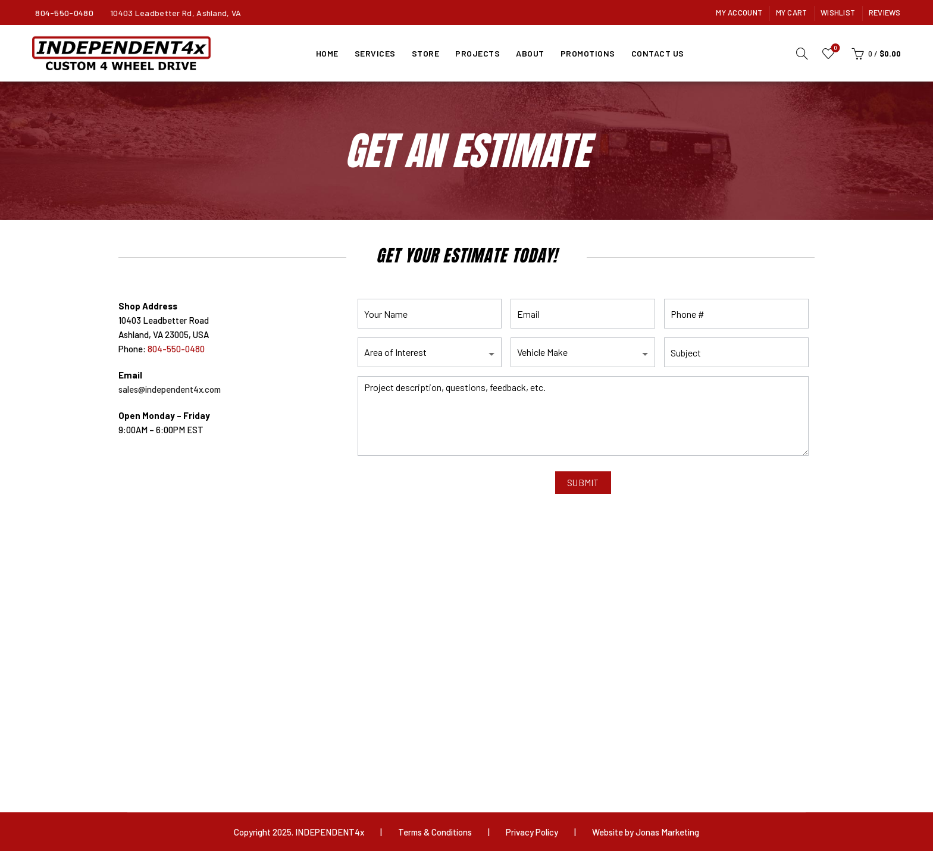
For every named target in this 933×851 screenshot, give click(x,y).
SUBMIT (583, 482)
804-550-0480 (64, 13)
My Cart (791, 12)
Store (426, 53)
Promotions (588, 53)
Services (375, 53)
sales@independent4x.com (169, 389)
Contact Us (657, 53)
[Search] (802, 53)
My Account (739, 12)
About (530, 53)
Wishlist (838, 12)
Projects (477, 53)
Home (327, 53)
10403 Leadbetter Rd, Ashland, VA (176, 13)
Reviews (885, 12)
